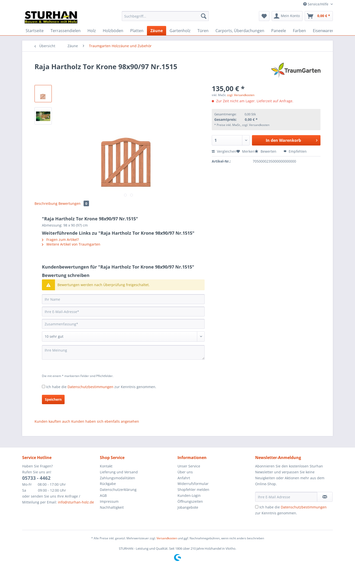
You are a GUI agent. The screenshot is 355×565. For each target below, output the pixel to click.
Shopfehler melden (193, 489)
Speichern (53, 399)
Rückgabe (108, 483)
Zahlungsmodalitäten (117, 478)
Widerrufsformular (193, 483)
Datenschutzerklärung (118, 489)
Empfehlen (295, 151)
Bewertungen (73, 203)
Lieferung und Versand (119, 472)
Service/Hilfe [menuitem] (316, 4)
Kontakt (106, 466)
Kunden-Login (189, 495)
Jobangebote (188, 507)
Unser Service (189, 466)
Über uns (185, 472)
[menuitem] (165, 18)
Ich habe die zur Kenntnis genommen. (101, 386)
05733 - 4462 (36, 478)
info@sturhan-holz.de (76, 502)
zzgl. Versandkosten (240, 95)
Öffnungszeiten (190, 501)
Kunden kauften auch (52, 421)
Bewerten (266, 151)
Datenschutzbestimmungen (90, 386)
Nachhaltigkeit (112, 507)
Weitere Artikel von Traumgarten (71, 244)
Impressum (109, 501)
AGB (103, 495)
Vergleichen (224, 151)
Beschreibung (46, 203)
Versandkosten (167, 538)
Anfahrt (184, 478)
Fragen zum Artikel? (60, 239)
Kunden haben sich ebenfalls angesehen (105, 421)
